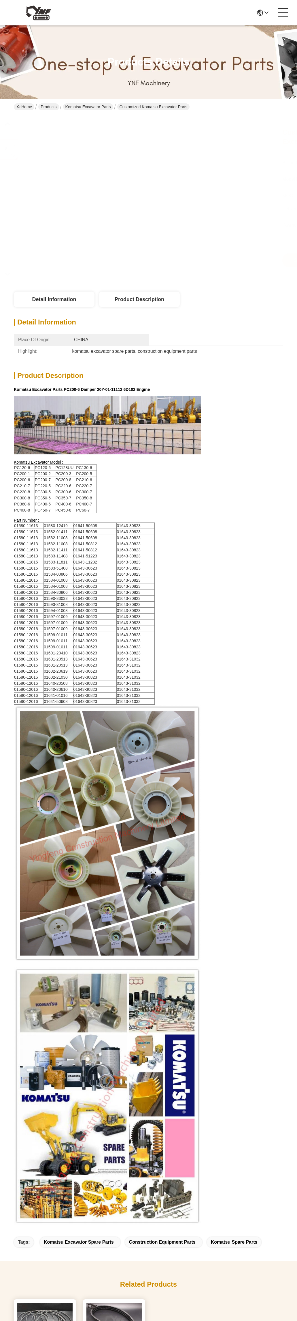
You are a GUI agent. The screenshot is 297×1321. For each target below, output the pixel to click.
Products (48, 107)
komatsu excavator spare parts (79, 1242)
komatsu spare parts (234, 1242)
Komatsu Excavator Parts (88, 107)
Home (24, 107)
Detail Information (54, 299)
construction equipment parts (162, 1242)
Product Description (139, 299)
